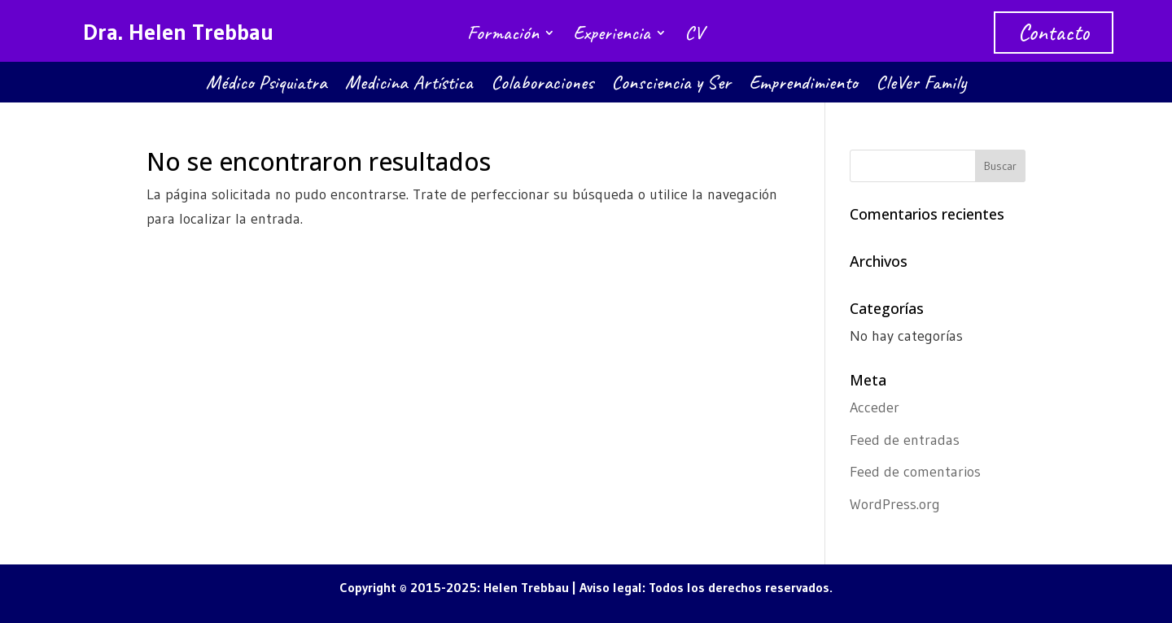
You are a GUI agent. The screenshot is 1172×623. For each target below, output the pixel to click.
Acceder (874, 407)
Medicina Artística (409, 85)
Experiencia (611, 36)
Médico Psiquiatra (266, 85)
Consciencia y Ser (671, 85)
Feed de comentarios (915, 472)
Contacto (1053, 32)
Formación (503, 36)
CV (694, 36)
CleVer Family (921, 85)
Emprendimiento (803, 85)
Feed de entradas (905, 440)
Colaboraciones (542, 85)
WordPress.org (895, 504)
